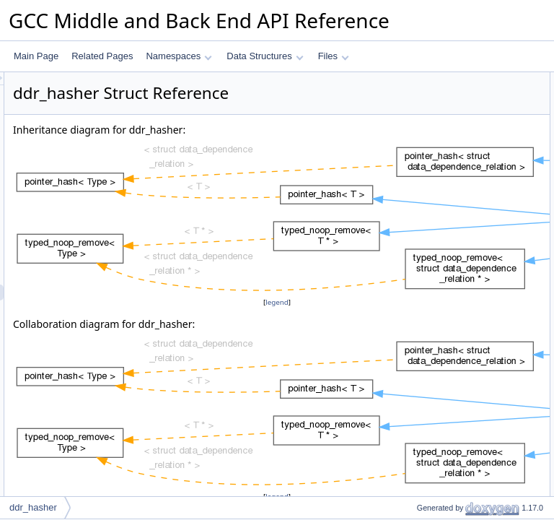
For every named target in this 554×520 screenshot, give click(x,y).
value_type (426, 96)
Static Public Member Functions (454, 128)
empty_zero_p (432, 303)
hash (414, 144)
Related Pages (102, 56)
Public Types (417, 80)
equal (415, 160)
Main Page (36, 56)
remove (419, 271)
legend (279, 338)
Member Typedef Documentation (456, 334)
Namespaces (178, 56)
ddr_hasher (33, 507)
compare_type (432, 112)
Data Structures (265, 56)
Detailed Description (431, 318)
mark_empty (428, 223)
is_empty (422, 255)
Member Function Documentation (457, 382)
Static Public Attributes (436, 287)
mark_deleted (431, 207)
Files (333, 56)
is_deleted (424, 239)
